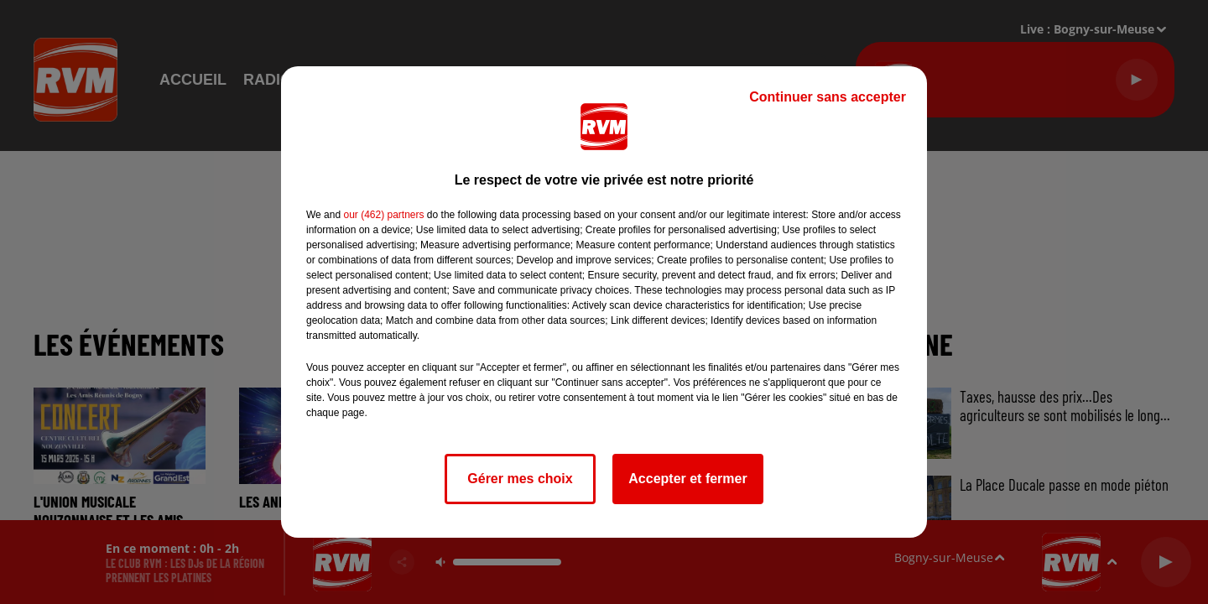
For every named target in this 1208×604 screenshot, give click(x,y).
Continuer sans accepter (827, 97)
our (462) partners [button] (383, 215)
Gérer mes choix (519, 478)
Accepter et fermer (687, 478)
